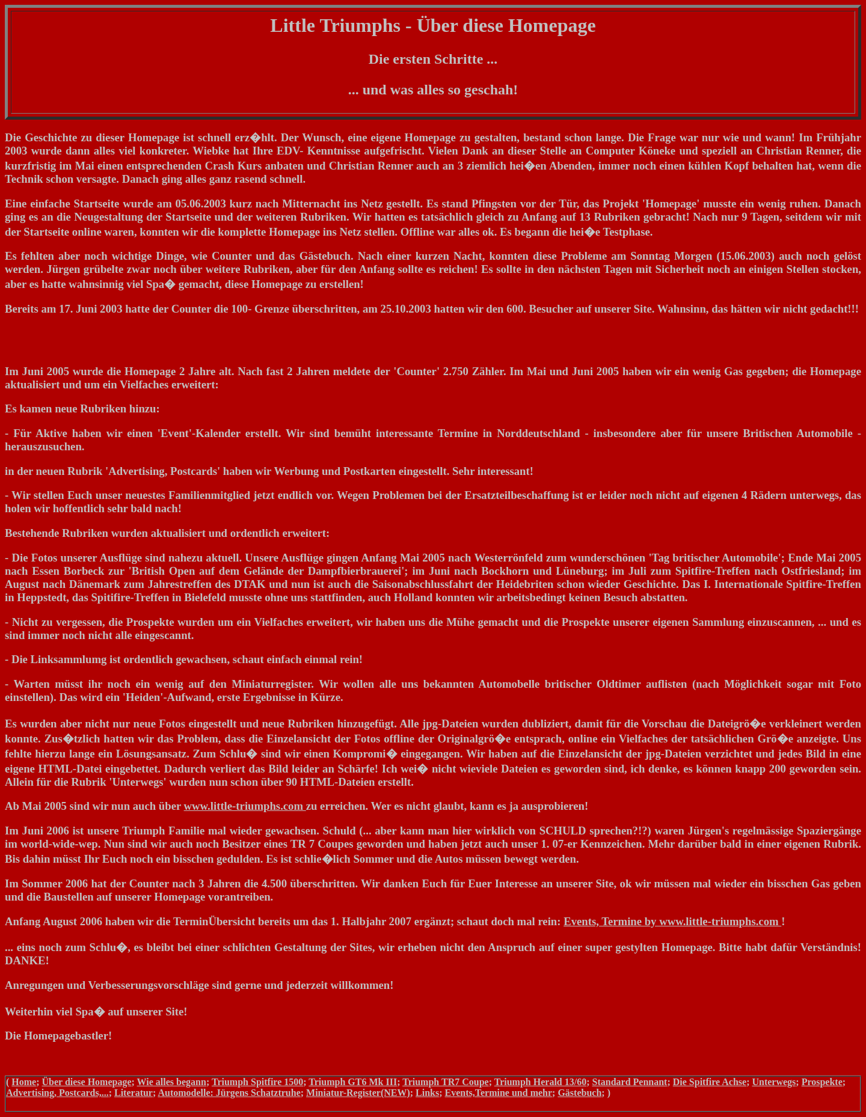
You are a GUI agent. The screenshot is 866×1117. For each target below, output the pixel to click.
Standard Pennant (630, 1082)
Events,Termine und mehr (499, 1093)
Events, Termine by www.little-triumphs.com (672, 921)
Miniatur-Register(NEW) (358, 1093)
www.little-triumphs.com (245, 806)
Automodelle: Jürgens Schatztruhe (229, 1093)
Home (23, 1082)
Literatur (133, 1093)
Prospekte (822, 1082)
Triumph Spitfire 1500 (257, 1082)
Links (427, 1093)
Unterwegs (774, 1082)
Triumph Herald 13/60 (540, 1082)
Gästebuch (579, 1093)
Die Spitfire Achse (709, 1082)
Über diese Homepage (87, 1082)
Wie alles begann (171, 1082)
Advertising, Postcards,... (57, 1093)
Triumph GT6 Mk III (353, 1082)
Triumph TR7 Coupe (445, 1082)
